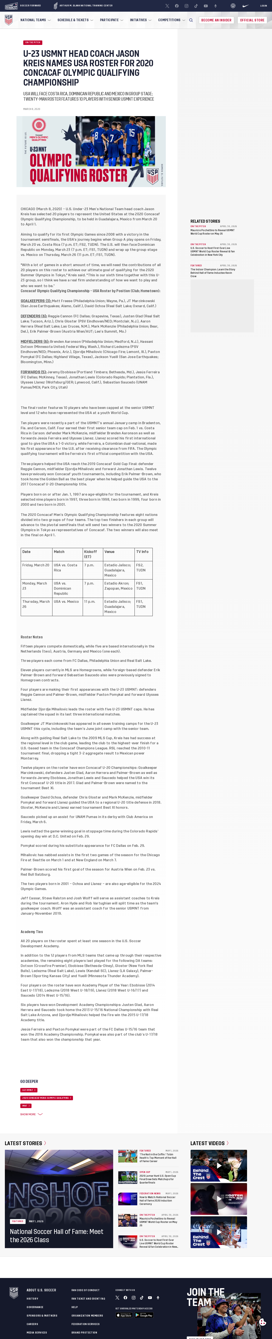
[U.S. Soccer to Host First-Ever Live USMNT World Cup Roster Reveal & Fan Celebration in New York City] (127, 1241)
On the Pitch (32, 43)
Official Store (252, 20)
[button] (191, 20)
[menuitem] (35, 20)
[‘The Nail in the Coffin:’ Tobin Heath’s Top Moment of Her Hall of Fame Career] (127, 1156)
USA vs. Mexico (66, 601)
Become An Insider (216, 20)
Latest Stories (25, 1143)
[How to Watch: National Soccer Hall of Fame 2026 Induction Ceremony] (127, 1199)
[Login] (263, 5)
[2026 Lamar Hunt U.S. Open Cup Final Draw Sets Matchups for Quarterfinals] (127, 1177)
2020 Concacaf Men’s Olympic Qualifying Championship (73, 515)
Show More (30, 1114)
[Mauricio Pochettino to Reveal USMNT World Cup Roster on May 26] (127, 1220)
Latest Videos (209, 1143)
